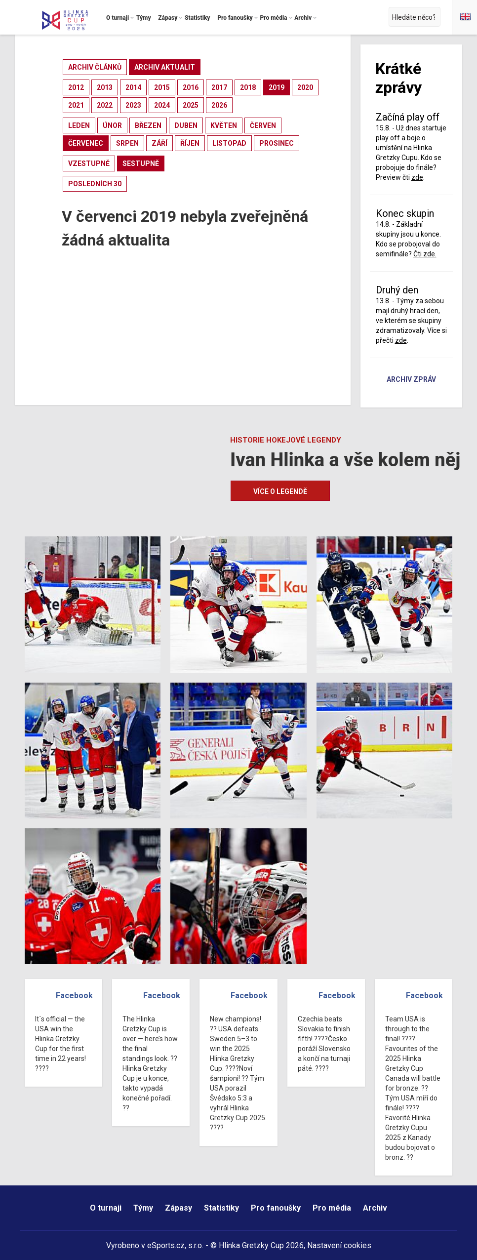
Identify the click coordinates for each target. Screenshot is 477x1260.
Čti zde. (425, 254)
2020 (305, 87)
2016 (191, 87)
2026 (219, 105)
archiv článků (94, 67)
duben (186, 125)
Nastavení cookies (339, 1245)
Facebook (74, 995)
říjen (189, 143)
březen (148, 125)
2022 (105, 105)
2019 (276, 87)
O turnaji (105, 1208)
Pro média (332, 1208)
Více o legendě (280, 491)
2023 (133, 105)
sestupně (140, 163)
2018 (248, 87)
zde (417, 177)
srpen (127, 143)
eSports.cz (166, 1245)
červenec (85, 143)
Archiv (375, 1208)
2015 (162, 87)
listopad (229, 143)
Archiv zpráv (411, 379)
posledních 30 (94, 184)
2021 (76, 105)
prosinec (276, 143)
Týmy (143, 1208)
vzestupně (89, 163)
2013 (105, 87)
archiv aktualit (164, 67)
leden (79, 125)
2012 (76, 87)
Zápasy (178, 1208)
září (159, 143)
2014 (133, 87)
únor (112, 125)
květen (223, 125)
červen (263, 125)
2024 (162, 105)
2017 (219, 87)
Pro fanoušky (276, 1208)
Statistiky (221, 1208)
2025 (191, 105)
